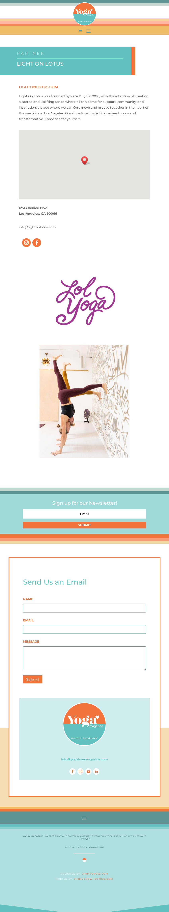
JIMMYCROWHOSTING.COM (93, 879)
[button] (85, 160)
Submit (32, 679)
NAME (28, 599)
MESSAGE (31, 641)
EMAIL (28, 620)
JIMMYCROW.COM (95, 873)
